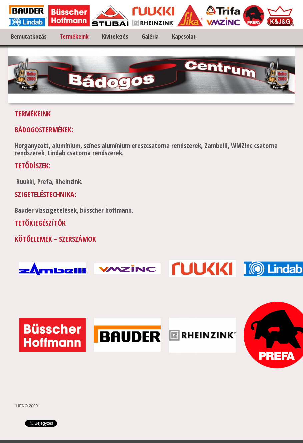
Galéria (150, 36)
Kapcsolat (184, 36)
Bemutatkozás (29, 36)
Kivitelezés (115, 36)
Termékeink (74, 36)
